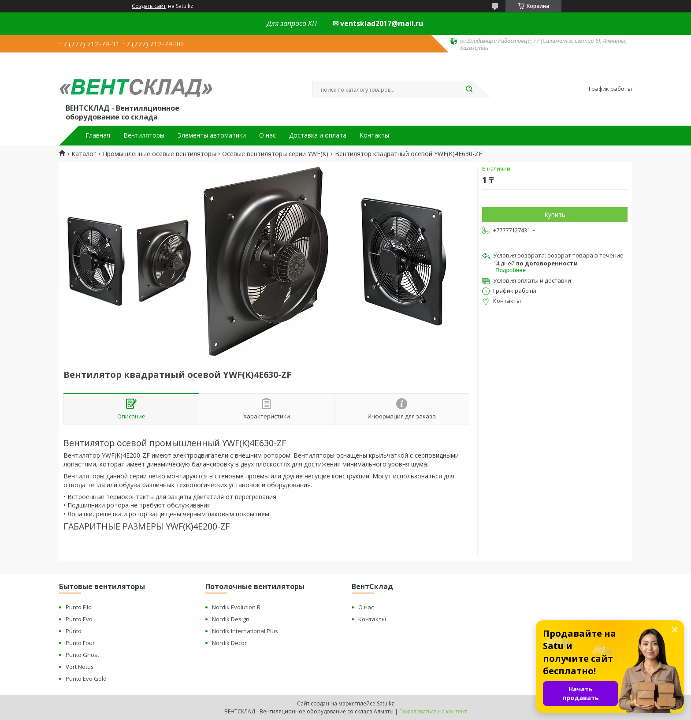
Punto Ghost (82, 655)
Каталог (83, 154)
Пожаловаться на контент (433, 711)
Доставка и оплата (317, 135)
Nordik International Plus (245, 631)
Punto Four (80, 643)
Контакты (374, 135)
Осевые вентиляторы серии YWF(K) (275, 154)
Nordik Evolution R (236, 607)
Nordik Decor (229, 643)
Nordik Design (230, 619)
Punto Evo (79, 619)
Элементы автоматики (212, 135)
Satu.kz (385, 703)
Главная (97, 135)
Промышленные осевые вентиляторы (159, 154)
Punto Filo (79, 607)
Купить (554, 214)
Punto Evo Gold (86, 679)
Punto (74, 631)
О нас (267, 135)
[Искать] (469, 89)
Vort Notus (80, 667)
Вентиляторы (143, 135)
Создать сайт (149, 6)
